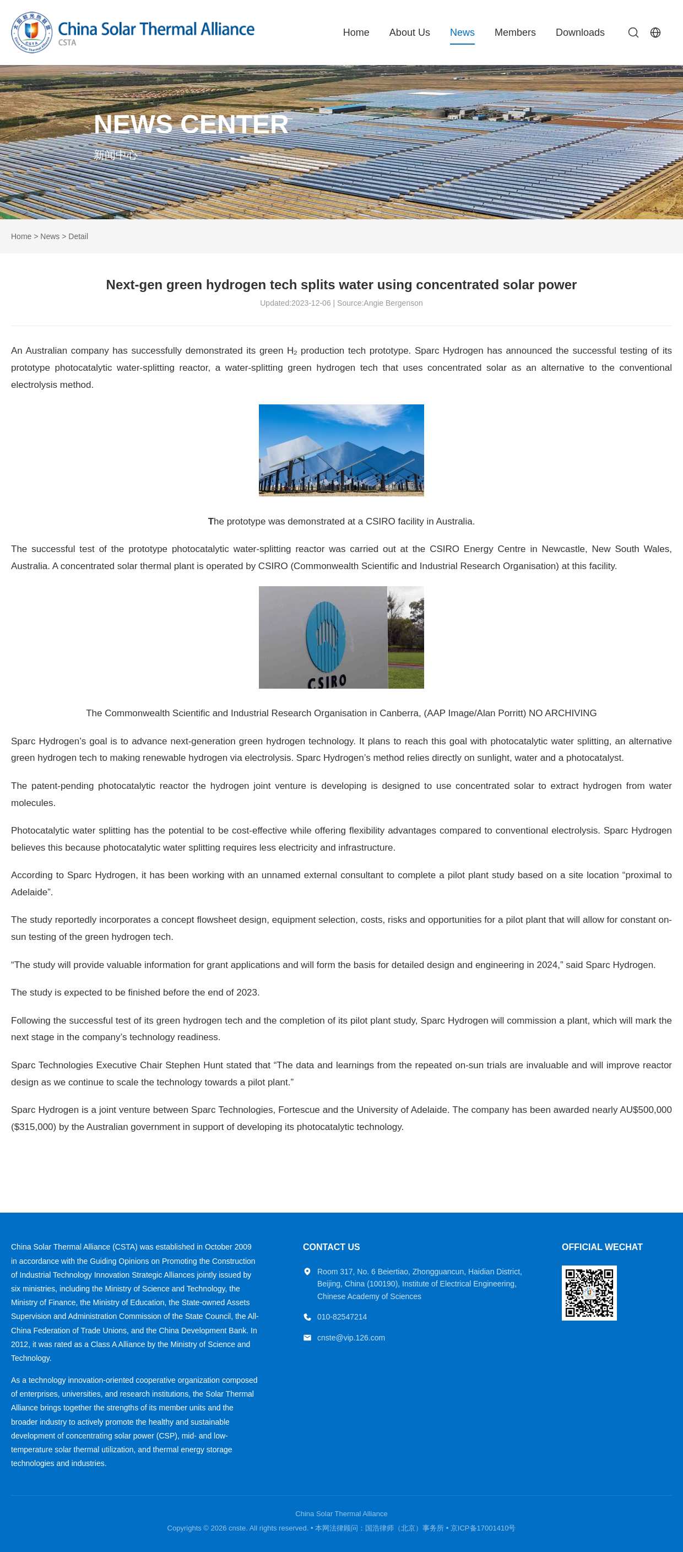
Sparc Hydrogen (619, 965)
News (462, 32)
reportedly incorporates (103, 920)
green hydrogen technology (296, 741)
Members (515, 32)
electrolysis (574, 830)
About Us (409, 32)
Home (356, 32)
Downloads (580, 32)
